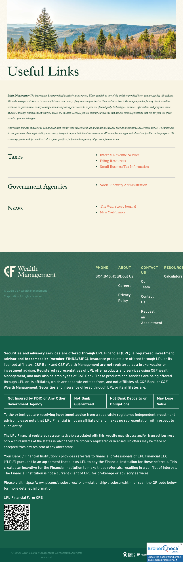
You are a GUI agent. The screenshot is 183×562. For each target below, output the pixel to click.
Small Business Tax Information (124, 166)
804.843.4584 (108, 276)
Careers (124, 286)
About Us (125, 276)
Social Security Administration (123, 185)
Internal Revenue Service (120, 155)
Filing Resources (113, 161)
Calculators (173, 276)
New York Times (112, 212)
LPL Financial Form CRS (23, 498)
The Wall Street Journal (118, 206)
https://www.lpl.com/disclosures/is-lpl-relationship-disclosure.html (78, 482)
